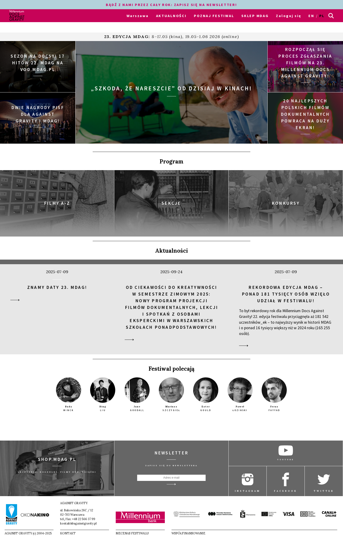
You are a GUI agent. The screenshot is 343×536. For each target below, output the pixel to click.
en (311, 15)
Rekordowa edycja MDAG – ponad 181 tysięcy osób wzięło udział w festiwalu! (286, 292)
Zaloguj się (288, 15)
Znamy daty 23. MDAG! (57, 285)
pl (322, 15)
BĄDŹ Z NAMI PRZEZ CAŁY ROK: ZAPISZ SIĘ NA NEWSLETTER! (171, 4)
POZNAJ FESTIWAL (214, 15)
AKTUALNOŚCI (171, 15)
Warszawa (138, 15)
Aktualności (171, 249)
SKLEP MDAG (255, 15)
